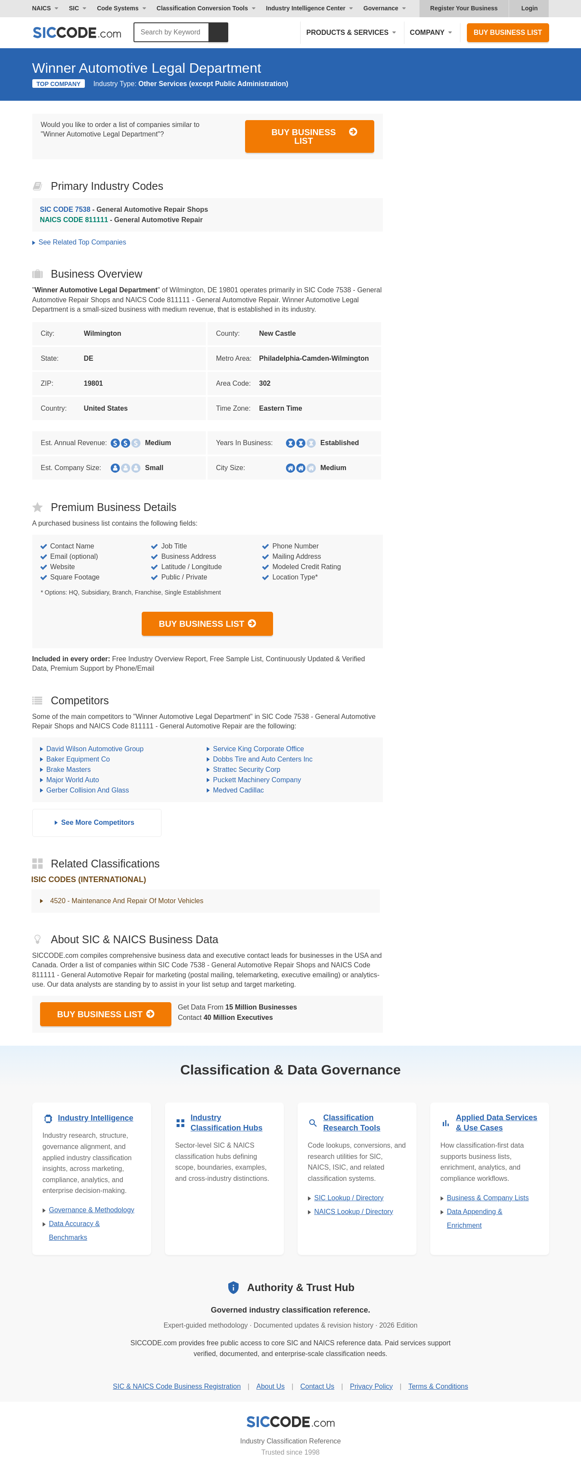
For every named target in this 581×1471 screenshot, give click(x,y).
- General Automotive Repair (121, 219)
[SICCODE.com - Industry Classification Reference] (291, 1421)
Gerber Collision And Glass (88, 790)
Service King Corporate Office (258, 749)
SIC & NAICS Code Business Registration (177, 1386)
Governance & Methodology (91, 1210)
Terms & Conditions (438, 1386)
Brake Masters (69, 769)
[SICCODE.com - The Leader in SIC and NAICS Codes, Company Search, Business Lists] (86, 32)
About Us (270, 1386)
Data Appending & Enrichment (475, 1218)
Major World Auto (73, 780)
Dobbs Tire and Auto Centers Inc (263, 759)
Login (529, 8)
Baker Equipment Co (78, 759)
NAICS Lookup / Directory (353, 1211)
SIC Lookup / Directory (349, 1198)
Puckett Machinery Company (257, 780)
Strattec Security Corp (247, 769)
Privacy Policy (371, 1386)
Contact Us (317, 1386)
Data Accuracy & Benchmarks (74, 1230)
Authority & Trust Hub (300, 1287)
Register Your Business (464, 8)
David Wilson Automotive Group (95, 749)
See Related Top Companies (82, 242)
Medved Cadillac (238, 790)
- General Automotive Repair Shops (124, 209)
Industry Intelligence (96, 1118)
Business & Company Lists (488, 1198)
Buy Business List (508, 32)
